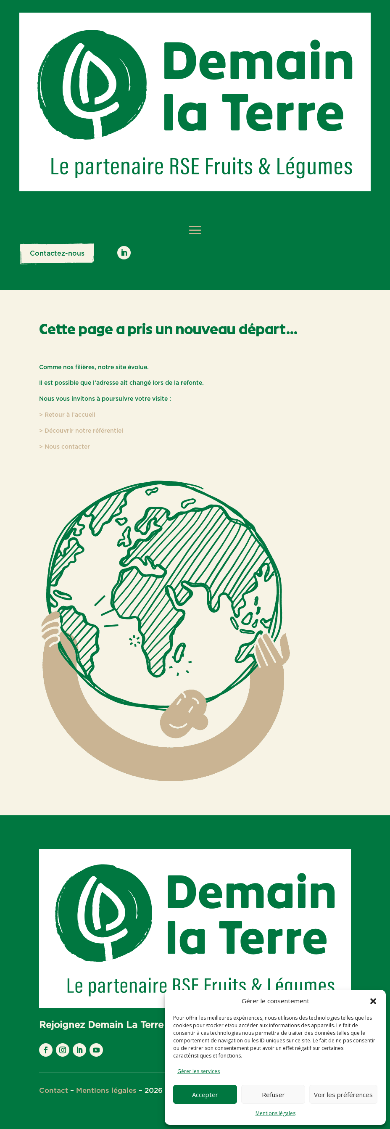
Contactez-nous (57, 253)
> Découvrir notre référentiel (81, 431)
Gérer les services (198, 1071)
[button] (373, 1001)
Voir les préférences (343, 1094)
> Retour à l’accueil (67, 415)
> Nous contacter (64, 447)
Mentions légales (275, 1113)
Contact (53, 1090)
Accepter (205, 1094)
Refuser (273, 1094)
